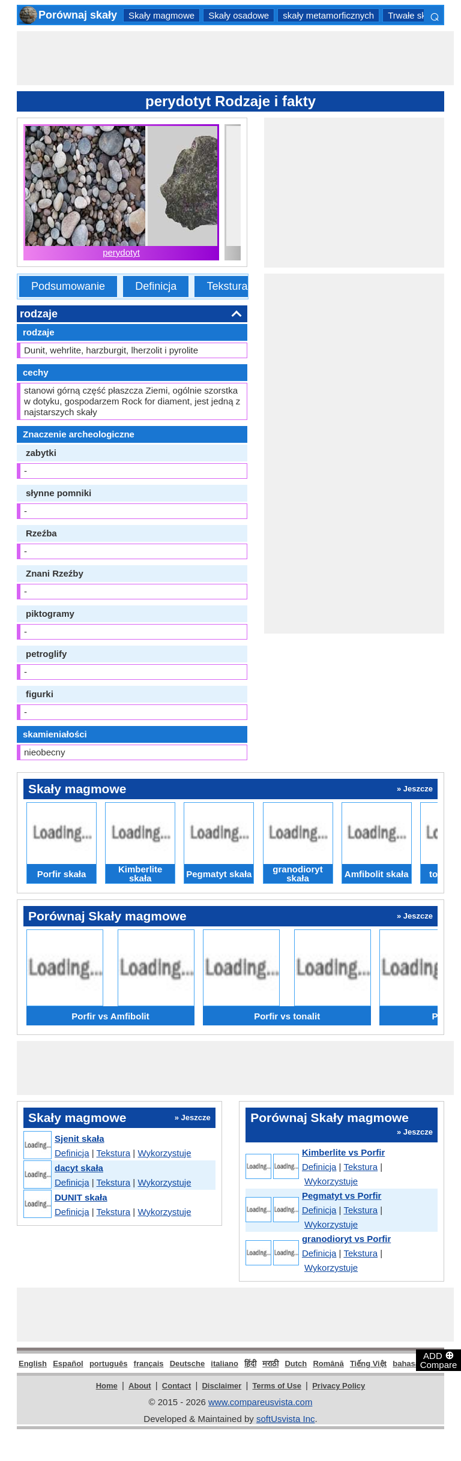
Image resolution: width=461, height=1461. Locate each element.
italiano (224, 1363)
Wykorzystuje (164, 1153)
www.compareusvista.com (260, 1402)
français (149, 1363)
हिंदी (250, 1363)
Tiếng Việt (368, 1363)
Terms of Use (277, 1385)
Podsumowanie (68, 286)
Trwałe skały (413, 15)
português (108, 1363)
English (33, 1363)
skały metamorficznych (328, 15)
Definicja (155, 286)
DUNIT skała (81, 1197)
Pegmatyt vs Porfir (342, 1195)
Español (68, 1363)
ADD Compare (438, 1359)
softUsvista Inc (285, 1419)
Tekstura (226, 286)
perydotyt (121, 252)
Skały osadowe (238, 15)
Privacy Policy (338, 1385)
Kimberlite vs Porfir (343, 1152)
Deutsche (187, 1363)
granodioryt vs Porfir (346, 1239)
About (139, 1385)
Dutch (296, 1363)
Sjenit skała (79, 1138)
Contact (176, 1385)
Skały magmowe (161, 15)
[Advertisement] (235, 58)
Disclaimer (221, 1385)
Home (107, 1385)
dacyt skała (79, 1168)
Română (328, 1363)
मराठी (270, 1363)
